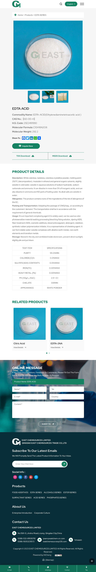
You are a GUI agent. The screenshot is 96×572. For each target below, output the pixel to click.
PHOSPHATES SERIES (56, 497)
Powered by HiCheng (42, 555)
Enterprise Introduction (22, 513)
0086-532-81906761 (26, 538)
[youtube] (31, 477)
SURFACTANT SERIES (21, 497)
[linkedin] (20, 477)
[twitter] (36, 477)
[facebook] (26, 477)
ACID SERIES (39, 497)
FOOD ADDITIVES (20, 492)
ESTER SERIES (69, 492)
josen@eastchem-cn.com (54, 538)
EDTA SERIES (36, 492)
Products (29, 15)
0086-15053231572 (26, 541)
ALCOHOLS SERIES (52, 492)
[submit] (64, 464)
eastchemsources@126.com (55, 541)
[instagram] (15, 477)
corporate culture (42, 513)
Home (20, 15)
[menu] (82, 4)
